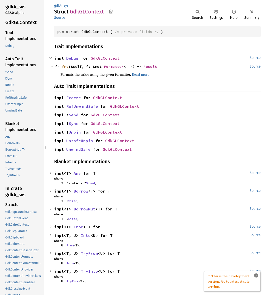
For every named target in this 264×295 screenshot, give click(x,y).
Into (86, 235)
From (78, 226)
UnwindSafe (78, 149)
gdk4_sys (61, 5)
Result (150, 66)
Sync (73, 123)
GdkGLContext (105, 58)
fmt (65, 66)
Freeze (73, 97)
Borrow (81, 191)
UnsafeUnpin (79, 140)
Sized (90, 183)
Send (73, 114)
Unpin (75, 132)
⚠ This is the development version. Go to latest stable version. (228, 281)
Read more (140, 74)
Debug (72, 58)
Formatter (114, 66)
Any (77, 173)
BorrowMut (84, 209)
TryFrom (89, 253)
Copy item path (111, 11)
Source (59, 17)
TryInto (89, 271)
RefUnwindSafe (82, 106)
